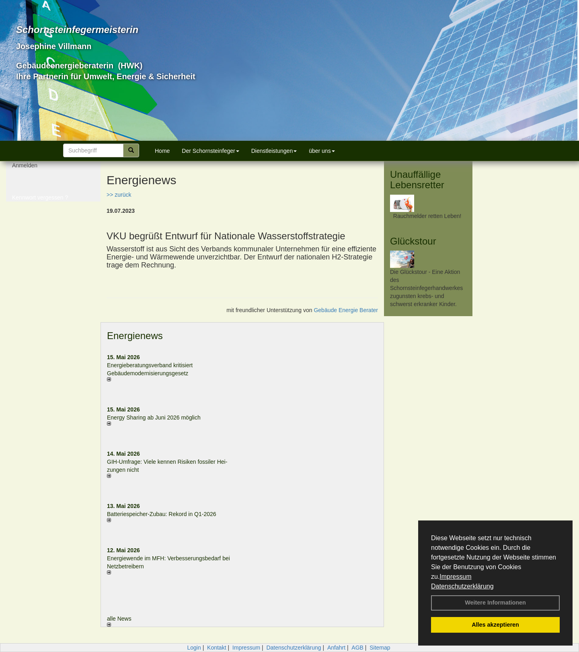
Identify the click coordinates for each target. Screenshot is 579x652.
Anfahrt (336, 647)
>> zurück (119, 194)
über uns (322, 151)
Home (162, 151)
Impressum (455, 576)
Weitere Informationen (495, 602)
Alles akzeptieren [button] (495, 624)
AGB (357, 647)
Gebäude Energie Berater (346, 310)
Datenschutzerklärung (462, 586)
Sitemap (380, 647)
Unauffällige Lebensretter (417, 179)
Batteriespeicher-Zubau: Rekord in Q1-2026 (161, 514)
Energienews (135, 335)
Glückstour (413, 241)
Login (194, 647)
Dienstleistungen (274, 151)
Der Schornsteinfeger (210, 151)
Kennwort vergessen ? (40, 201)
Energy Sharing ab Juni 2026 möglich (154, 417)
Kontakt (216, 647)
